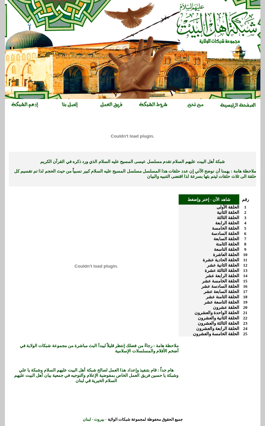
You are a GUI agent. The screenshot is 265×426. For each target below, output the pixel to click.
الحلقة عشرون (226, 307)
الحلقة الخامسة (225, 228)
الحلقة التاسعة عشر (222, 302)
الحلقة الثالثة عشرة (222, 270)
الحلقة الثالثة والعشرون (219, 323)
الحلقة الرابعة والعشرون (218, 328)
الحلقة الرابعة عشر (222, 275)
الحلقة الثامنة (227, 244)
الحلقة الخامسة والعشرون (216, 333)
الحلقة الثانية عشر (223, 265)
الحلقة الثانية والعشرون (219, 317)
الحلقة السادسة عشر (220, 286)
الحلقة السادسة (225, 233)
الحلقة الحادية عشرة (221, 259)
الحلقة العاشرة (226, 254)
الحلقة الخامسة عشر (221, 281)
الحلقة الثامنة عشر (223, 296)
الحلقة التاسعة (226, 249)
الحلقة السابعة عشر (222, 291)
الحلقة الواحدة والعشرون (217, 312)
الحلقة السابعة (226, 238)
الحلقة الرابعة (227, 222)
